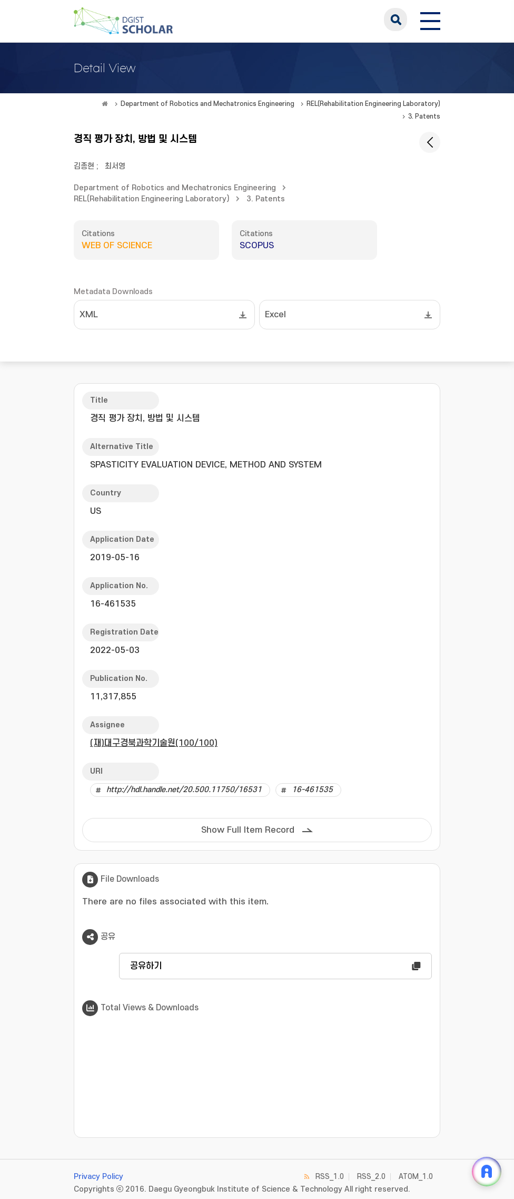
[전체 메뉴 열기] (430, 19)
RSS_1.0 (329, 1177)
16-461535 (312, 789)
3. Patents (424, 116)
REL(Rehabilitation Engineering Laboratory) (373, 104)
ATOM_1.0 (416, 1177)
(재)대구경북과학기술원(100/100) (154, 743)
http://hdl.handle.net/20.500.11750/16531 (184, 789)
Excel (275, 314)
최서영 (115, 166)
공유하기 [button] (146, 966)
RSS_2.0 (371, 1177)
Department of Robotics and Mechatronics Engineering (207, 104)
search (395, 19)
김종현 (84, 166)
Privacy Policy (98, 1176)
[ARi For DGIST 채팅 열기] (486, 1171)
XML (89, 314)
